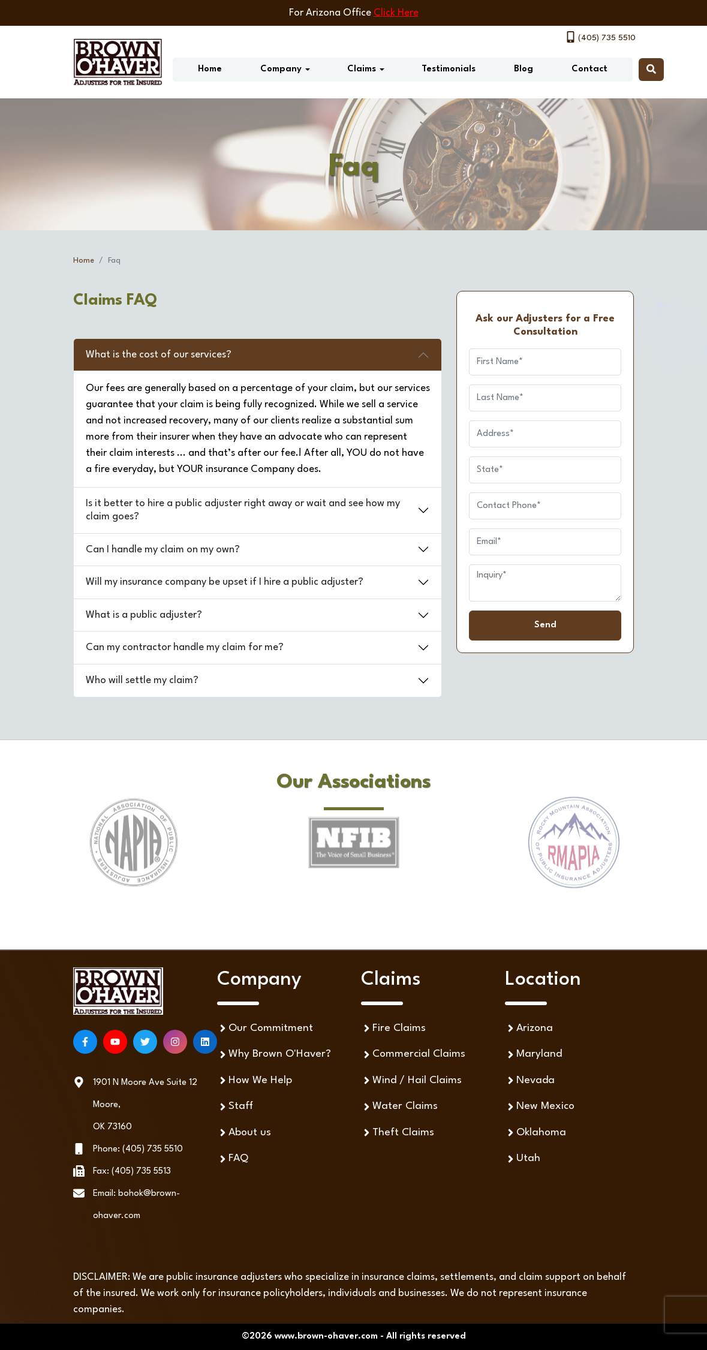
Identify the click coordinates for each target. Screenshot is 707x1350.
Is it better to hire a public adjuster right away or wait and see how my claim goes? (243, 510)
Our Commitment (265, 1028)
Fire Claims (393, 1028)
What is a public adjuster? (144, 615)
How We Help (254, 1080)
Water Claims (399, 1107)
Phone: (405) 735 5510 (138, 1149)
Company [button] (281, 69)
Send (545, 625)
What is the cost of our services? (158, 355)
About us (244, 1132)
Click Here (396, 13)
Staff (235, 1107)
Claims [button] (361, 69)
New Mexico (539, 1107)
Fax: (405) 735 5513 (132, 1171)
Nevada (530, 1080)
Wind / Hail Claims (411, 1080)
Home (210, 69)
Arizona (529, 1028)
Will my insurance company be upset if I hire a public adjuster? (224, 582)
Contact (589, 69)
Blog (523, 69)
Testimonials (449, 69)
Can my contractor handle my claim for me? (185, 647)
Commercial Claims (413, 1054)
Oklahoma (535, 1132)
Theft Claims (397, 1132)
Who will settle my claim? (142, 680)
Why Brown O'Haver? (274, 1054)
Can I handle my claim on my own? (163, 550)
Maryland (533, 1054)
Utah (522, 1159)
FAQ (232, 1159)
